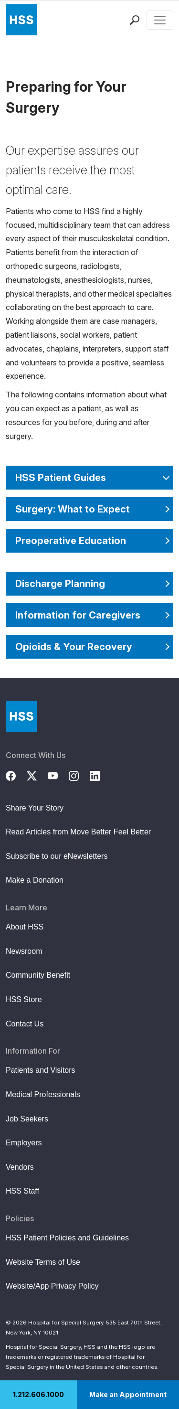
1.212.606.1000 (38, 1394)
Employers (24, 1143)
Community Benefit (38, 975)
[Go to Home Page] (21, 716)
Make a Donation (34, 880)
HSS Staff (22, 1191)
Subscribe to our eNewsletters (56, 856)
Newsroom (24, 951)
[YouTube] (58, 774)
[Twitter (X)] (37, 774)
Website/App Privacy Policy (52, 1286)
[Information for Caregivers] (89, 615)
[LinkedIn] (100, 774)
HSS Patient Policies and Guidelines (67, 1238)
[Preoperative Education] (89, 541)
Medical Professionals (43, 1094)
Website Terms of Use (43, 1262)
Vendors (20, 1167)
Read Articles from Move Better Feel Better (78, 832)
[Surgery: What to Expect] (89, 509)
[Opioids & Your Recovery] (89, 647)
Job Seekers (27, 1119)
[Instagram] (79, 774)
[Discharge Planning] (89, 584)
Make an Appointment (128, 1394)
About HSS (24, 927)
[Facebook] (16, 774)
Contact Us (24, 1024)
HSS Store (24, 999)
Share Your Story (34, 808)
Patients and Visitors (40, 1070)
